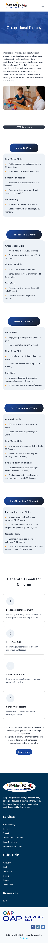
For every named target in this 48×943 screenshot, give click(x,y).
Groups (6, 829)
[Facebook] (33, 927)
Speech (6, 833)
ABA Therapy (9, 824)
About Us (7, 862)
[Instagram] (38, 927)
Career (6, 875)
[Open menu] (42, 6)
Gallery (6, 867)
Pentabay (24, 938)
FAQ (5, 901)
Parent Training (10, 842)
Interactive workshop (12, 846)
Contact (6, 880)
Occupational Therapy (13, 837)
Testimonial (8, 884)
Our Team (7, 871)
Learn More (24, 751)
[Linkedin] (43, 927)
